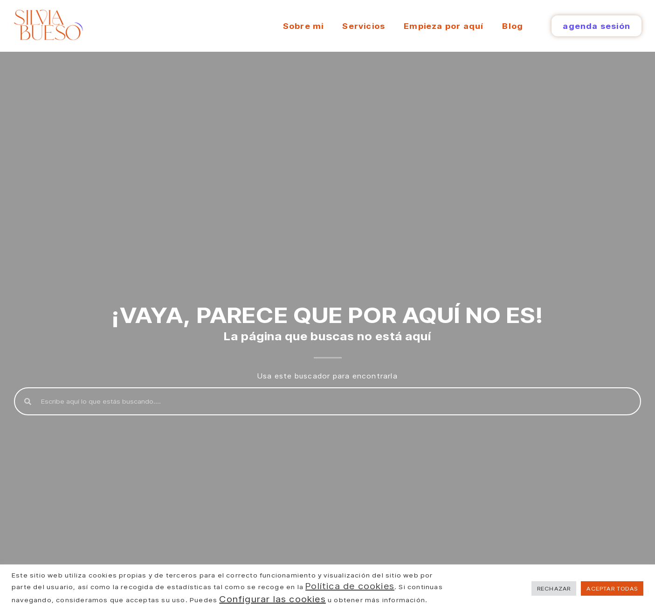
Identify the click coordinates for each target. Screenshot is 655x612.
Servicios (363, 26)
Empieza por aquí (443, 26)
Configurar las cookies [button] (272, 599)
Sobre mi (303, 26)
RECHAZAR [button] (554, 588)
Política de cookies (349, 585)
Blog (512, 26)
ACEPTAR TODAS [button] (612, 588)
